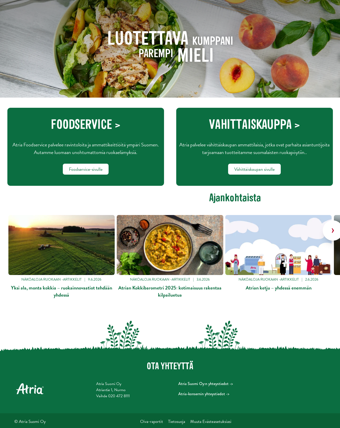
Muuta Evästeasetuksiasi (210, 421)
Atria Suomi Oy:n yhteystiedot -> (205, 384)
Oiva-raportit (151, 421)
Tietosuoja (176, 421)
